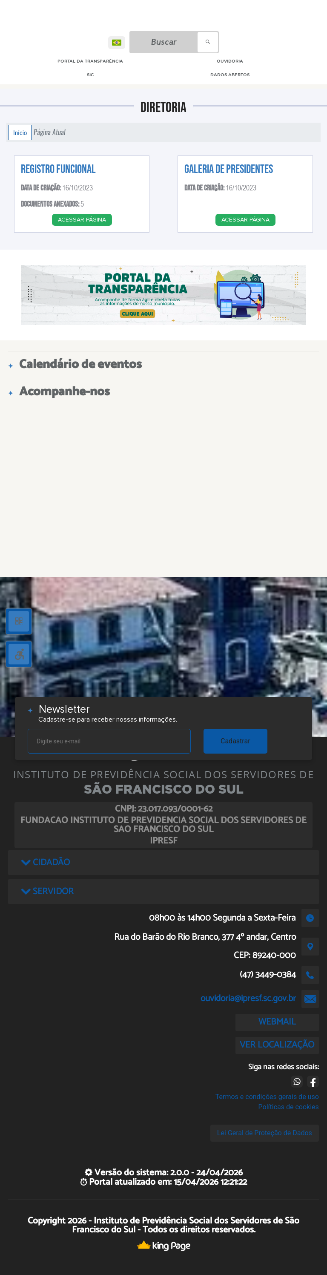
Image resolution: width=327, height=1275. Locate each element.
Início (20, 132)
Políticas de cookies (288, 1107)
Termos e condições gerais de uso (267, 1097)
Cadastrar (235, 741)
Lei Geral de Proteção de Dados (264, 1133)
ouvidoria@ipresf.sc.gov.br (248, 998)
